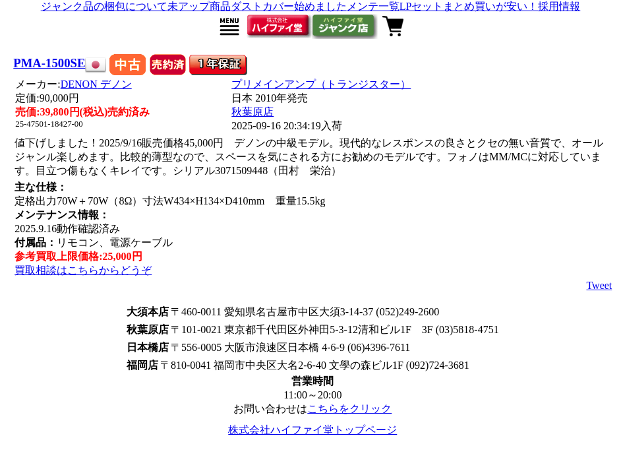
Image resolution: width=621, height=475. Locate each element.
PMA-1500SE (49, 63)
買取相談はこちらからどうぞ (83, 270)
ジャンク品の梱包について (104, 6)
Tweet (599, 285)
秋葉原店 (252, 111)
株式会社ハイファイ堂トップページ (312, 429)
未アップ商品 (199, 6)
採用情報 (559, 6)
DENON (96, 84)
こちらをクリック (349, 408)
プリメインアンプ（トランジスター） (321, 84)
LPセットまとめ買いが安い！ (469, 6)
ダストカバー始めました (289, 6)
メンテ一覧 (373, 6)
